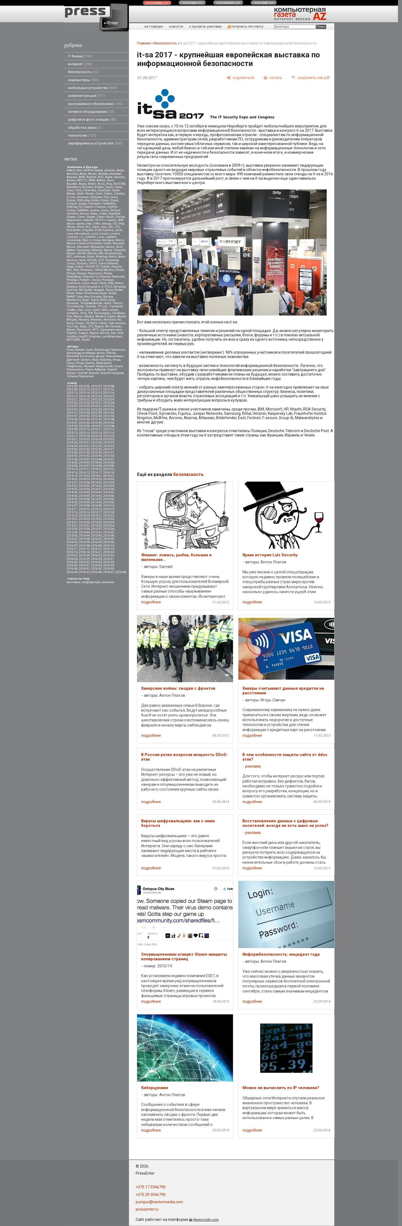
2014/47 (72, 499)
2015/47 (72, 539)
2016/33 (84, 562)
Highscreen (74, 220)
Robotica (72, 286)
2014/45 (96, 496)
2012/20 (108, 396)
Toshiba (91, 306)
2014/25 (96, 479)
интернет (80, 64)
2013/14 (84, 433)
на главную (153, 26)
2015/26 (108, 519)
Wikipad (72, 319)
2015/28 (84, 522)
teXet (107, 303)
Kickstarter (74, 230)
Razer (94, 283)
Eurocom (72, 203)
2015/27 (72, 522)
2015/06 (108, 502)
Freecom (100, 207)
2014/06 (72, 466)
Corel (99, 193)
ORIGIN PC (92, 266)
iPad (121, 223)
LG (81, 237)
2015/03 (72, 502)
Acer (80, 170)
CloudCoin (104, 190)
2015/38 (108, 529)
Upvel (96, 310)
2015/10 (108, 505)
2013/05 (72, 426)
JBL (110, 227)
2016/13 (96, 549)
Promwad (108, 280)
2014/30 (108, 482)
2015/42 (108, 532)
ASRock (101, 180)
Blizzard (87, 187)
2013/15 (96, 433)
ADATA (88, 170)
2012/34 (84, 409)
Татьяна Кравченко (80, 376)
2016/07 (72, 545)
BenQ (101, 184)
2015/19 (72, 515)
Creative (119, 193)
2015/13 (96, 509)
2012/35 (96, 409)
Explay (83, 203)
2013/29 (108, 442)
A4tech (71, 170)
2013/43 (84, 456)
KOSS (98, 230)
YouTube (72, 326)
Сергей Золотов (88, 373)
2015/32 (84, 525)
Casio (118, 187)
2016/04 (84, 542)
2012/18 (84, 396)
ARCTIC (82, 180)
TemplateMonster (91, 303)
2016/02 (108, 539)
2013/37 (108, 449)
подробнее (151, 602)
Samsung (119, 286)
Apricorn (119, 177)
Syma (111, 300)
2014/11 (84, 469)
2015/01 (96, 499)
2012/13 (72, 393)
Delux (114, 197)
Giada (103, 213)
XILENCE (91, 323)
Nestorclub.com (206, 1220)
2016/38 (96, 565)
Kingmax (94, 336)
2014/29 (96, 482)
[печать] (273, 78)
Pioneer (81, 273)
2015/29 (96, 522)
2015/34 (108, 525)
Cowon (108, 193)
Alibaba (103, 174)
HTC (102, 220)
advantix (109, 170)
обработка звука (85, 128)
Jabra (95, 227)
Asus (110, 180)
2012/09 (72, 389)
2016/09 (96, 545)
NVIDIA (92, 260)
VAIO (104, 310)
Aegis (120, 170)
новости (176, 26)
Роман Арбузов (95, 369)
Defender (96, 197)
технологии (82, 135)
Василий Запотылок (81, 356)
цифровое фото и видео (92, 119)
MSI (100, 253)
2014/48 (84, 499)
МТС (95, 329)
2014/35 (72, 489)
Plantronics (95, 273)
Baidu (82, 184)
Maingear (108, 240)
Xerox (70, 323)
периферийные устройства (95, 143)
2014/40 (84, 492)
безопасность (83, 72)
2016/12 (84, 549)
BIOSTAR (119, 184)
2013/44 (96, 456)
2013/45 (108, 456)
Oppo (70, 266)
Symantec (73, 303)
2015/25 (96, 519)
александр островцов (81, 353)
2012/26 (84, 403)
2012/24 (108, 399)
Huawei (111, 220)
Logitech (111, 237)
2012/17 (72, 396)
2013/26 (72, 442)
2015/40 (84, 532)
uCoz (88, 310)
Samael (80, 349)
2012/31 (96, 406)
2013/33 (108, 446)
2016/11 (72, 549)
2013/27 (84, 442)
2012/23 (96, 399)
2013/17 (72, 436)
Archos (71, 180)
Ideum (71, 223)
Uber (80, 310)
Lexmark (72, 237)
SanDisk (72, 290)
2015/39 (72, 532)
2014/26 (108, 479)
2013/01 (72, 423)
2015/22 (108, 515)
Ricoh (103, 283)
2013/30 (72, 446)
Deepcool (83, 197)
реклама (108, 582)
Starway (108, 296)
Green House (105, 217)
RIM (111, 283)
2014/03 (84, 462)
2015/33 (96, 525)
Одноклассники (111, 329)
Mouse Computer (115, 250)
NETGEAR (73, 339)
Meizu (120, 240)
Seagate (99, 290)
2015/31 (72, 525)
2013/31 (84, 446)
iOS (115, 223)
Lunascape (74, 240)
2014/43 (72, 496)
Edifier (95, 200)
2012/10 (84, 389)
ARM (92, 180)
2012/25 (72, 403)
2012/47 (96, 419)
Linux (100, 237)
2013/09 (72, 429)
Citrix (78, 190)
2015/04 (84, 502)
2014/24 (84, 479)
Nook (82, 260)
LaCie (118, 230)
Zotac (83, 326)
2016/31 (108, 559)
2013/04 (108, 423)
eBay (87, 200)
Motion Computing (78, 250)
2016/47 (108, 572)
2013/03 (96, 423)
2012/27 (96, 403)
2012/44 (108, 416)
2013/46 (72, 459)
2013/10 (84, 429)
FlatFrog (72, 207)
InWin (96, 223)
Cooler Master (85, 193)
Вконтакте (84, 329)
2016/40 (72, 568)
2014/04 (96, 462)
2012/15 (96, 393)
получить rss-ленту (245, 26)
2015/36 (84, 529)
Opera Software (108, 263)
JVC (117, 227)
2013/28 (96, 442)
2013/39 (84, 452)
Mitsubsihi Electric (102, 247)
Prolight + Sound (89, 280)
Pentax (119, 270)
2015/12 (84, 509)
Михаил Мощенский (98, 366)
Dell (106, 197)
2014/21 (96, 476)
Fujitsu (71, 210)
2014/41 (96, 492)
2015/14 (108, 509)
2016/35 (108, 562)
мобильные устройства (92, 88)
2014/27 (72, 482)
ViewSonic (118, 313)
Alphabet (115, 174)
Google (90, 217)
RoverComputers (89, 286)
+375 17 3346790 (151, 1187)
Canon (109, 187)
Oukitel (105, 266)
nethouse (80, 256)
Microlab (118, 243)
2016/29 (84, 559)
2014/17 (96, 472)
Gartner (95, 210)
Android (91, 177)
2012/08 (108, 386)
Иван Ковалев (101, 359)
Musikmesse (113, 253)
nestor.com (157, 2)
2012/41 (72, 416)
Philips (71, 273)
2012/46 (84, 419)
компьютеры (83, 80)
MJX (119, 247)
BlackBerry (74, 187)
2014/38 (108, 489)
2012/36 (108, 409)
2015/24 (84, 519)
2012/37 (72, 413)
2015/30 (108, 522)
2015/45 (96, 535)
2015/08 (84, 505)
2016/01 (96, 539)
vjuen (89, 349)
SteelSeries (74, 300)
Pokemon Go (91, 276)
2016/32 (72, 562)
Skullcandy (91, 293)
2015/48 (84, 539)
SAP (81, 290)
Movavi (71, 253)
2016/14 (108, 549)
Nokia (112, 256)
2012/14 (84, 393)
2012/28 (108, 403)
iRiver (80, 227)
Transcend (116, 306)
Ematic (105, 200)
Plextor (107, 273)
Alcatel (92, 174)
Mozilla (92, 253)
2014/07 (84, 466)
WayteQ (89, 316)
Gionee (71, 217)
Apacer (94, 333)
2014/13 (108, 469)
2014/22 (108, 476)
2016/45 (84, 572)
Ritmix (119, 283)
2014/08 (96, 466)
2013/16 (108, 433)
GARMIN (83, 210)
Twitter (71, 310)
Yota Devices (117, 323)
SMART (71, 296)
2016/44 (72, 572)
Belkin (92, 184)
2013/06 (84, 426)
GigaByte (114, 213)
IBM (120, 220)
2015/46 (108, 535)
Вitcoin (71, 329)
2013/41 (108, 452)
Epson (115, 200)
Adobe (99, 170)
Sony (80, 296)
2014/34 (108, 486)
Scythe (89, 290)
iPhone (71, 227)
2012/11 (96, 389)
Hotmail (88, 220)
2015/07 (72, 505)
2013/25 (108, 439)
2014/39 (72, 492)
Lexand (114, 233)
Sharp (109, 290)
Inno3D (83, 336)
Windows (96, 319)
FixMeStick (109, 203)
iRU (87, 227)
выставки (73, 582)
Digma (71, 200)
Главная (143, 43)
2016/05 (96, 542)
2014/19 (72, 476)
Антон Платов (106, 353)
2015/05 (96, 502)
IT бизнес (80, 56)
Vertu (83, 313)
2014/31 (72, 486)
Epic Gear (117, 333)
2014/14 (72, 472)
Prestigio (72, 280)
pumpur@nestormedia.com (159, 1202)
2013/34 (72, 449)
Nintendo (102, 256)
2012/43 (96, 416)
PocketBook (74, 276)
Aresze (104, 333)
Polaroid (105, 276)
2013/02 (84, 423)
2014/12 (96, 469)
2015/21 (96, 515)
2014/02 (72, 462)
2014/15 (84, 472)
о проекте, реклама (205, 26)
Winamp (84, 319)
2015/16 (84, 512)
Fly (80, 207)
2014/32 (84, 486)
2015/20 (84, 515)
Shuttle (118, 290)
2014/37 (96, 489)
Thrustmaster (75, 306)
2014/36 (84, 489)
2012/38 (84, 413)
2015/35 (72, 529)
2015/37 (96, 529)
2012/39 (96, 413)
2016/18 (84, 552)
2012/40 (108, 413)
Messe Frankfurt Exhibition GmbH (89, 243)
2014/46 (108, 496)
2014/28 (84, 482)
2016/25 (96, 555)
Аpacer (99, 326)
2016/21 (96, 552)
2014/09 (108, 466)
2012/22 (84, 399)
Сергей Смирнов (112, 373)
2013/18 (84, 436)
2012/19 (96, 396)
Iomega (106, 223)
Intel (89, 223)
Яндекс (83, 333)
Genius (84, 213)
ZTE (90, 326)
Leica (94, 233)
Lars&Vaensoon (112, 336)
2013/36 (96, 449)
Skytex (112, 293)
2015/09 (96, 505)
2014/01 (108, 459)
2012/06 (84, 386)
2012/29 (72, 406)
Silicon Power (75, 293)
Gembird (72, 213)
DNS (79, 200)
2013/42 (72, 456)
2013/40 (96, 452)
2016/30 (96, 559)
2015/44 (84, 535)
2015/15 (72, 512)
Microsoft (83, 247)
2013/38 (72, 452)
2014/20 (84, 476)
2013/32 (96, 446)
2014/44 (84, 496)
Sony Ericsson (93, 296)
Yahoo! (103, 323)
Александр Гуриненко (110, 349)
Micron (71, 247)
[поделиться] (240, 78)
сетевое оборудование (91, 112)
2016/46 (96, 572)
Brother (99, 187)
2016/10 (108, 545)
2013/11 (96, 429)
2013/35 (84, 449)
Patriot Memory (104, 270)
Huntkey (72, 336)
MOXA (81, 253)
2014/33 (96, 486)
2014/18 (108, 472)
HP (96, 220)
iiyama (80, 223)
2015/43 (72, 535)
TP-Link (102, 306)
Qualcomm (73, 283)
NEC (69, 256)
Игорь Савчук (85, 363)
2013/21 (72, 439)
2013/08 (108, 426)
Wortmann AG (112, 319)
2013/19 (96, 436)
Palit (76, 270)
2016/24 (84, 555)
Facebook (94, 203)
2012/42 (84, 416)
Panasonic (86, 270)
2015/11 (72, 509)
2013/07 (96, 426)
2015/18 (108, 512)
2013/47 (84, 459)
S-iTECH (107, 286)
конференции (91, 582)
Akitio (83, 174)
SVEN (103, 300)
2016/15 (72, 552)
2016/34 (96, 562)
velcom (113, 310)
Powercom (118, 276)
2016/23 (72, 555)
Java (103, 227)
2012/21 (72, 399)
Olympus (81, 263)
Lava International (78, 233)
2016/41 (84, 568)
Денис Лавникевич (109, 356)
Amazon (72, 177)
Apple (109, 177)
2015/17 (96, 512)
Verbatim (73, 313)
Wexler (121, 316)
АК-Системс (113, 326)
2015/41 (96, 532)
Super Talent (90, 300)
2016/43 (108, 568)
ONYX (93, 263)
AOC (101, 177)
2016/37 (84, 565)
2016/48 (120, 572)
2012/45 (72, 419)
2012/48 (108, 419)
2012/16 (108, 393)
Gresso (120, 217)
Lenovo (104, 233)
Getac (94, 213)
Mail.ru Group (91, 240)
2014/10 (72, 469)
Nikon (91, 256)
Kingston (87, 230)
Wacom (78, 316)
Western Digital (105, 316)
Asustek (72, 184)
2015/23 (72, 519)
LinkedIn (90, 237)
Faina (70, 349)
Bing (109, 184)
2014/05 (108, 462)
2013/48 (96, 459)
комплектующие (86, 96)
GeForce (115, 210)
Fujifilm (112, 207)
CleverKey (89, 190)
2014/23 (72, 479)
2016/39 (108, 565)
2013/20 (108, 436)
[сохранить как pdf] (310, 78)
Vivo (69, 316)
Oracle (79, 266)
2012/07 (96, 386)
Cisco (70, 190)
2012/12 (108, 389)
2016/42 (96, 568)
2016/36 (72, 565)
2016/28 (72, 559)
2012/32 (108, 406)
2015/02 (108, 499)
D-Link (71, 197)
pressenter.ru (147, 1209)
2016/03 (72, 542)
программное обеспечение (95, 104)
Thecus (117, 303)
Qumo (85, 283)
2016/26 (108, 555)
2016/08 (84, 545)
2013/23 (84, 439)
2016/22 (108, 552)
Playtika (72, 333)
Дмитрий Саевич (78, 359)
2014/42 (108, 492)
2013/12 (108, 429)
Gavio (104, 210)
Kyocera (108, 230)
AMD (82, 177)
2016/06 (108, 542)
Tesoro (85, 339)
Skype (103, 293)
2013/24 (96, 439)
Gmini (81, 217)
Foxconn (88, 207)
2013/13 (72, 433)
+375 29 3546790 (151, 1194)
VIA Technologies (99, 313)
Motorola (96, 250)
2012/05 (72, 386)
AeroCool (72, 174)
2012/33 (72, 409)
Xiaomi (79, 323)
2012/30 (84, 406)
